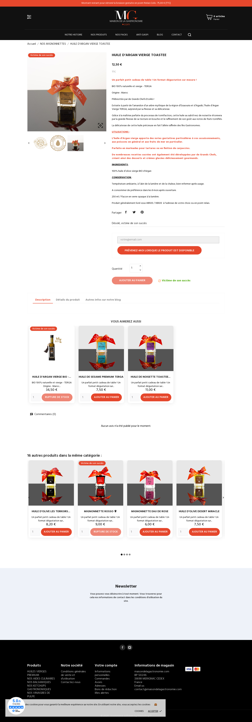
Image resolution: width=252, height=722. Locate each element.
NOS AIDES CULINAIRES (41, 678)
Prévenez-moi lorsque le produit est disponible (159, 250)
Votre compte (106, 665)
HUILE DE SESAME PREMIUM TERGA (101, 377)
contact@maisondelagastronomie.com (158, 689)
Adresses (100, 686)
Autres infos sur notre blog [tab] (103, 300)
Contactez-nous (70, 682)
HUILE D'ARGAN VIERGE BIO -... (51, 377)
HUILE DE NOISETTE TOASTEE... (150, 377)
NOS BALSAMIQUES (39, 682)
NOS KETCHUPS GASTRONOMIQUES (39, 688)
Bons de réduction (106, 689)
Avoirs (98, 682)
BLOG (160, 35)
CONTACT (177, 35)
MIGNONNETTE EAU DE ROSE (149, 511)
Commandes (102, 678)
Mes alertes (102, 693)
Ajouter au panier (132, 280)
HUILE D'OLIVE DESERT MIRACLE (199, 511)
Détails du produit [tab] (68, 300)
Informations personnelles (102, 673)
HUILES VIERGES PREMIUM (36, 673)
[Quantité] (134, 268)
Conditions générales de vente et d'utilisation (73, 675)
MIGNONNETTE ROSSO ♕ (100, 511)
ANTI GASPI (142, 35)
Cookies (139, 711)
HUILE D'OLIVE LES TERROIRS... (51, 511)
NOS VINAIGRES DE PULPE (38, 695)
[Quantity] (36, 397)
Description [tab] (42, 300)
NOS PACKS (121, 35)
